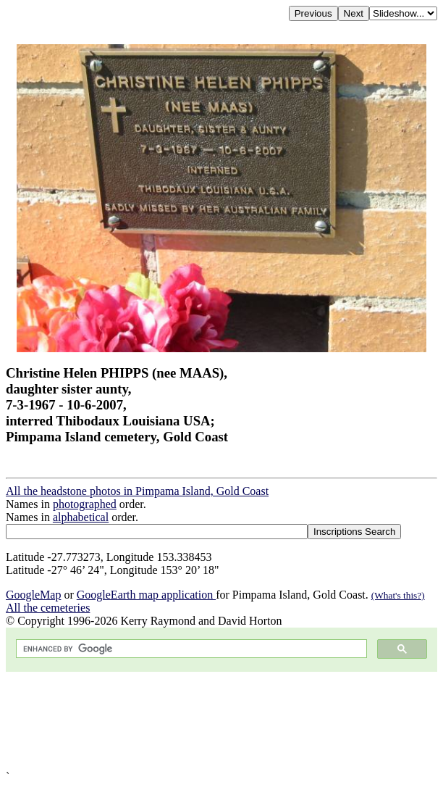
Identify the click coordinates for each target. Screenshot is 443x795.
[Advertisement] (221, 721)
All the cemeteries (48, 608)
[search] (190, 649)
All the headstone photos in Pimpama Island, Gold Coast (137, 491)
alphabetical (81, 517)
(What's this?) (398, 595)
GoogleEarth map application (146, 594)
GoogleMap (33, 594)
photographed (85, 504)
